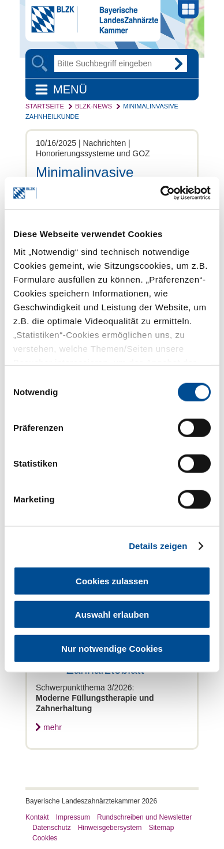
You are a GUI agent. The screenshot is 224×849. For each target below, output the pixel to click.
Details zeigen (158, 546)
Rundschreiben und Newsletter (144, 817)
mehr (52, 727)
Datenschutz (51, 828)
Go (178, 63)
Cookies (44, 838)
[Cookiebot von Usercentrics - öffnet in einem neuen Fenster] (161, 193)
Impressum (73, 817)
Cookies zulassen (112, 580)
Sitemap (161, 828)
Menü (70, 89)
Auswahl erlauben (112, 614)
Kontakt (37, 817)
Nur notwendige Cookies (112, 648)
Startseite (44, 106)
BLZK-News (93, 106)
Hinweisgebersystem (110, 828)
